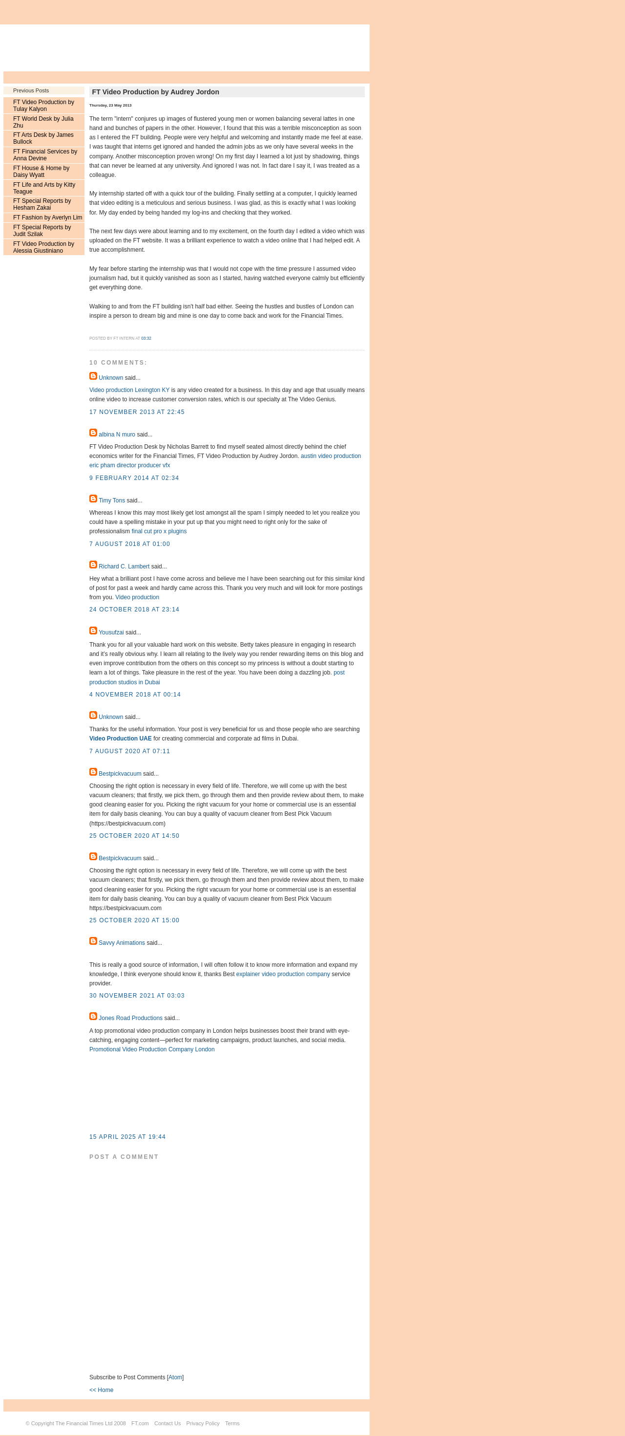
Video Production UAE (120, 738)
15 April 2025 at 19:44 (127, 1136)
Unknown (111, 377)
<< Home (101, 1390)
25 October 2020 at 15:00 (134, 920)
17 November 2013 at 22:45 (137, 412)
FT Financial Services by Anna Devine (45, 155)
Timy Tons (112, 500)
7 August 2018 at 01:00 (129, 544)
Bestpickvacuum (120, 773)
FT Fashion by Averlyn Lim (48, 217)
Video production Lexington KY (129, 390)
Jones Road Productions (131, 1018)
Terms (232, 1423)
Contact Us (167, 1423)
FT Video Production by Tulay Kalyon (43, 105)
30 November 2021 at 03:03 (137, 995)
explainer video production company (283, 974)
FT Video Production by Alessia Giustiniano (43, 247)
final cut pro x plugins (160, 531)
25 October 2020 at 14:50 (134, 835)
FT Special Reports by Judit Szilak (42, 231)
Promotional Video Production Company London (152, 1049)
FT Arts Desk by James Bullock (43, 138)
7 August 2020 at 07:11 (129, 751)
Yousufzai (111, 632)
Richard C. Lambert (124, 566)
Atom (175, 1377)
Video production (137, 597)
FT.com (140, 1423)
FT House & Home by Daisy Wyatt (41, 171)
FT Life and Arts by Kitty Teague (44, 188)
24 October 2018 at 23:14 (134, 609)
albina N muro (117, 434)
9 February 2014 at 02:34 (134, 478)
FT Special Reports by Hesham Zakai (42, 204)
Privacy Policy (202, 1423)
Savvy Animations (122, 942)
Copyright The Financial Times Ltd (72, 1423)
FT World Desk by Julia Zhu (43, 122)
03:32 (146, 338)
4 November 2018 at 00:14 (135, 694)
